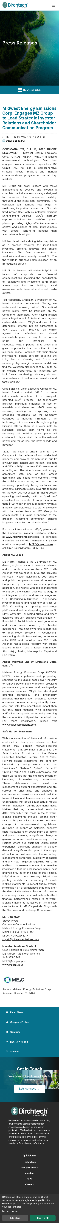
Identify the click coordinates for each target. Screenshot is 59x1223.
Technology (29, 1162)
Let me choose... (10, 1211)
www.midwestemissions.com (22, 536)
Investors (29, 1173)
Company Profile (17, 1022)
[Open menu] (53, 5)
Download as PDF (14, 140)
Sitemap (12, 1051)
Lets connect (27, 1088)
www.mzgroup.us (12, 964)
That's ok (43, 1218)
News (30, 1178)
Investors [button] (29, 90)
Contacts (13, 1032)
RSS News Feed (17, 1041)
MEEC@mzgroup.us (41, 544)
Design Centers (29, 1167)
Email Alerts (14, 1012)
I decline (15, 1218)
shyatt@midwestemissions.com (20, 939)
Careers (29, 1184)
